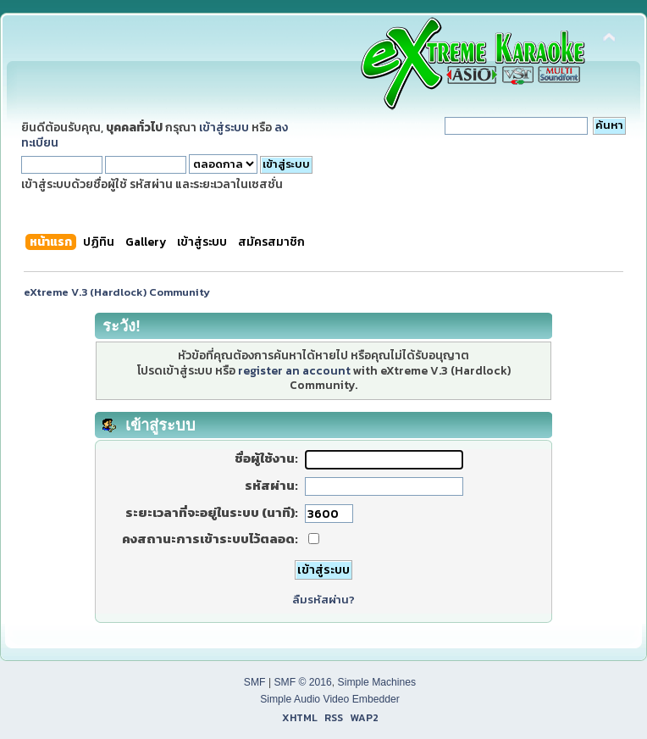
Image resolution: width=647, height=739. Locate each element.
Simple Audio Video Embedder (330, 699)
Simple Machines (377, 682)
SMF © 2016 (302, 682)
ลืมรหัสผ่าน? (323, 600)
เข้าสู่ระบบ (224, 127)
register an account (294, 370)
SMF (255, 682)
